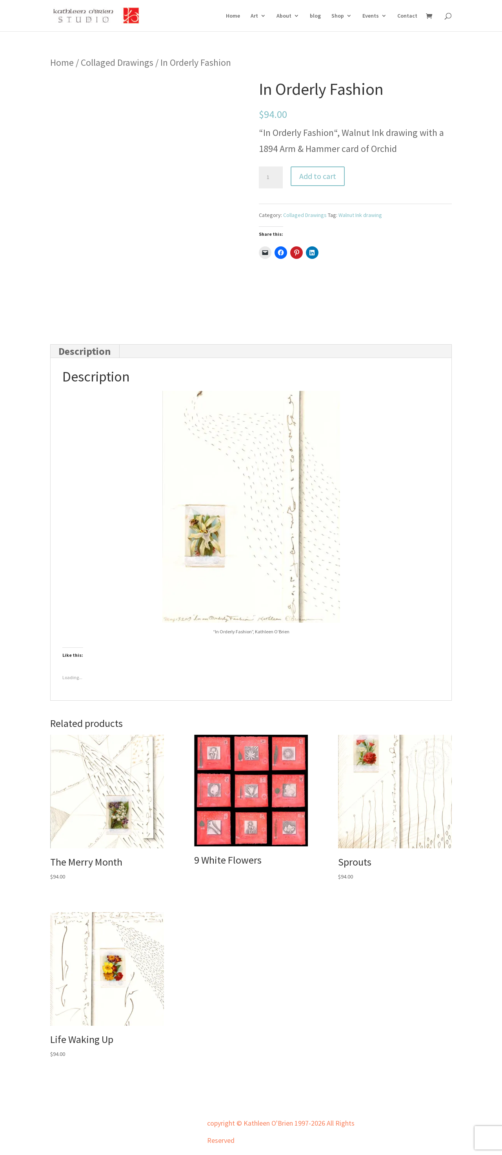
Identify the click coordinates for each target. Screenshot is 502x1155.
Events (370, 16)
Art (254, 16)
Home (233, 16)
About (283, 16)
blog (315, 16)
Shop (337, 16)
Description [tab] (84, 351)
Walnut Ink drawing (360, 215)
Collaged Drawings (117, 62)
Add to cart (317, 176)
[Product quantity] (270, 177)
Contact (407, 16)
